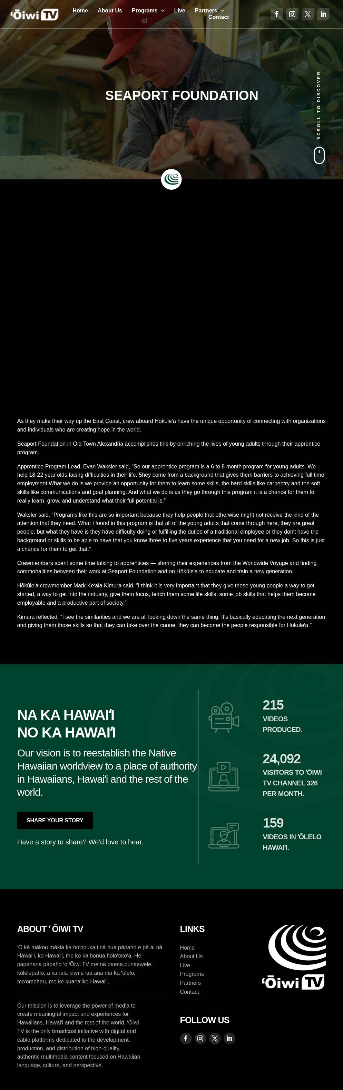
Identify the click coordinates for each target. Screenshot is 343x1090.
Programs (145, 10)
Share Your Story (55, 820)
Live (179, 10)
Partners (206, 10)
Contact (218, 17)
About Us (110, 10)
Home (80, 10)
